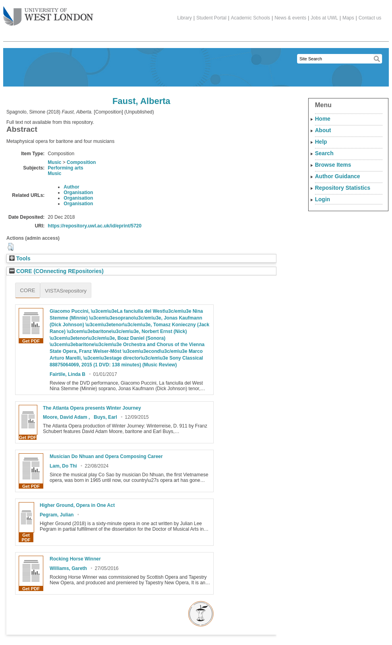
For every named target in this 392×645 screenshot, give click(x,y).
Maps (348, 18)
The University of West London (48, 13)
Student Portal (211, 18)
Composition (81, 162)
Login (322, 199)
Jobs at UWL (324, 18)
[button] (11, 247)
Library (184, 18)
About (323, 130)
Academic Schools (250, 18)
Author (71, 187)
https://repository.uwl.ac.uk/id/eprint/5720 (94, 226)
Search (324, 153)
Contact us (370, 18)
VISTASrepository (66, 291)
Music (54, 162)
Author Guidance (337, 176)
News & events (290, 18)
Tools (20, 259)
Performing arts (65, 168)
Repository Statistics (342, 188)
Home (322, 119)
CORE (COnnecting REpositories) (56, 271)
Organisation (78, 192)
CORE (27, 290)
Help (321, 142)
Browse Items (333, 165)
